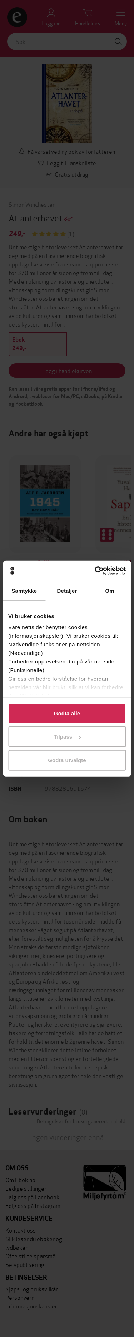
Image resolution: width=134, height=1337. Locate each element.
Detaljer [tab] (67, 590)
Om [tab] (109, 590)
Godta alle (67, 713)
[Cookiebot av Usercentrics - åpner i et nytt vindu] (95, 571)
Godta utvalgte (67, 760)
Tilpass (67, 737)
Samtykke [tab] (24, 590)
